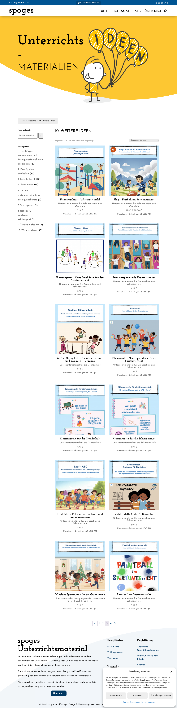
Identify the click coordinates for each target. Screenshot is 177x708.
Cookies (125, 702)
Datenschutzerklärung (138, 702)
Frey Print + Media (100, 705)
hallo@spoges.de (19, 3)
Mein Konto (161, 3)
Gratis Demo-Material (89, 3)
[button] (171, 671)
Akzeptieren (116, 696)
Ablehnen (137, 696)
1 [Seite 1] (99, 623)
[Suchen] (40, 136)
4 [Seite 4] (111, 623)
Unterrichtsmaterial (120, 11)
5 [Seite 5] (114, 623)
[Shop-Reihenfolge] (144, 140)
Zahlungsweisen (115, 652)
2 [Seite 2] (103, 623)
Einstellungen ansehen (161, 696)
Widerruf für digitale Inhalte (147, 657)
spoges (21, 10)
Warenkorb (112, 658)
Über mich (153, 11)
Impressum (152, 702)
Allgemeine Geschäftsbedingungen (148, 648)
